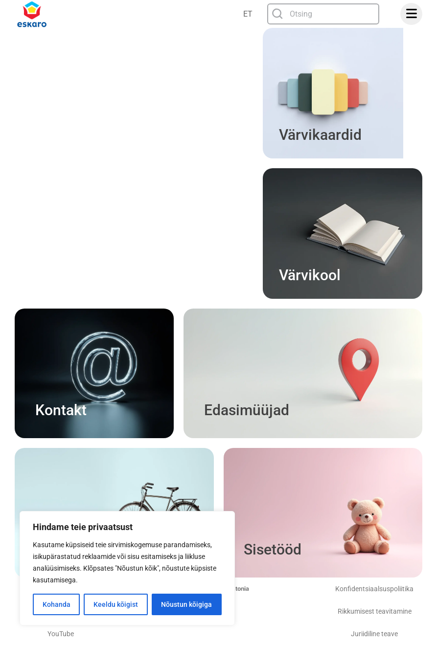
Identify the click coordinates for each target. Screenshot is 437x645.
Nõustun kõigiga (186, 604)
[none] (248, 14)
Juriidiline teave (374, 634)
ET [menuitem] (248, 14)
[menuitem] (248, 14)
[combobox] (323, 13)
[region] (127, 568)
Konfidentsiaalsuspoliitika (374, 589)
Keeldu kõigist (115, 604)
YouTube (60, 634)
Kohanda (56, 604)
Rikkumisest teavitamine (375, 611)
